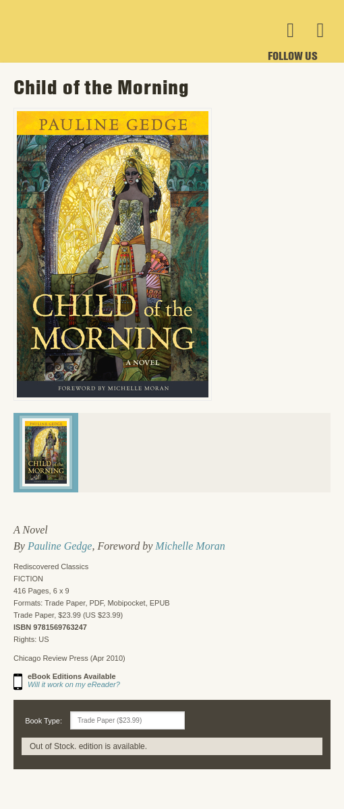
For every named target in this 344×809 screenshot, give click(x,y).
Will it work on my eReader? (74, 684)
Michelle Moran (190, 546)
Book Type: (43, 721)
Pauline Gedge (60, 546)
